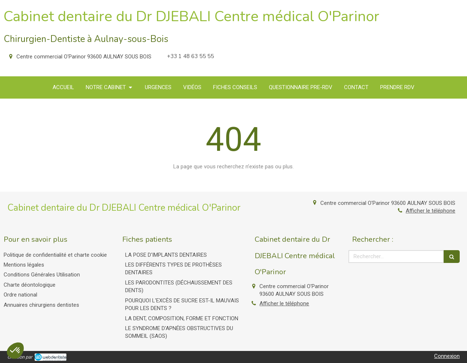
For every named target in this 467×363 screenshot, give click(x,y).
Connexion (447, 356)
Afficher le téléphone (430, 210)
